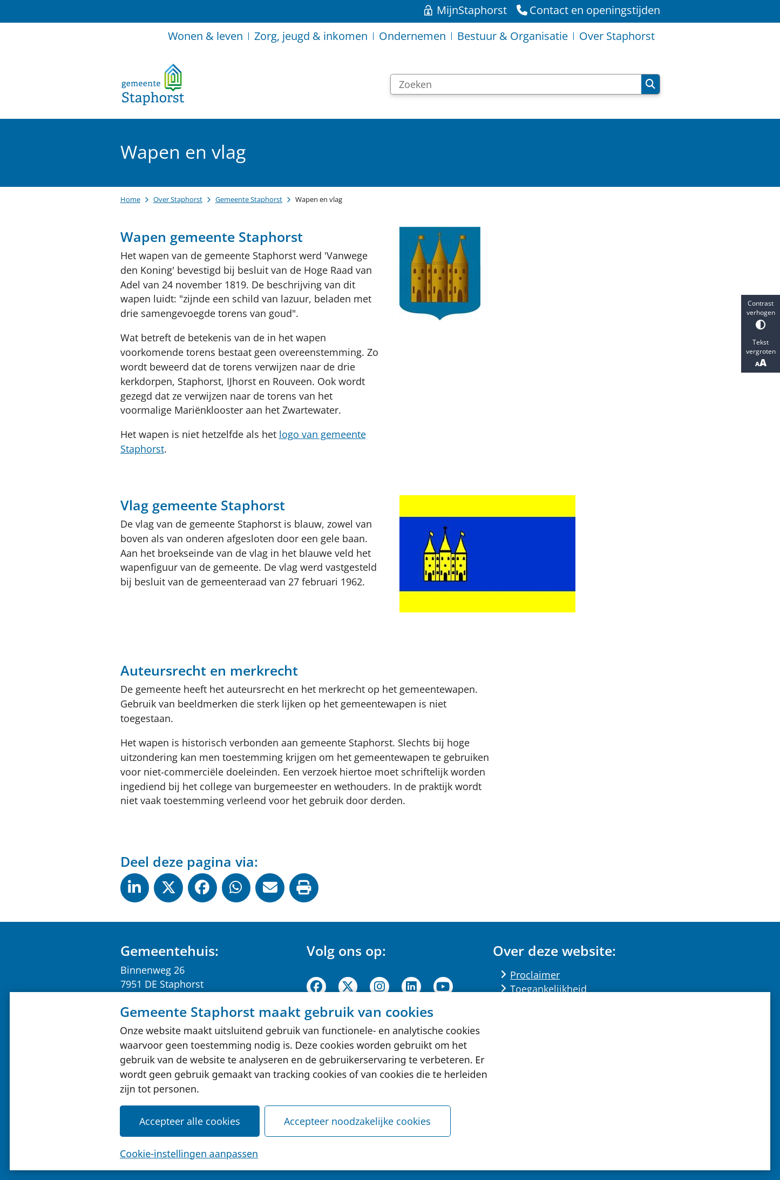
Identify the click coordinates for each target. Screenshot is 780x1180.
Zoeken (650, 84)
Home (130, 199)
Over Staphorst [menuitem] (617, 36)
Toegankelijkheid (548, 988)
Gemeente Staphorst (248, 199)
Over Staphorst (177, 199)
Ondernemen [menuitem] (412, 36)
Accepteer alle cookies (189, 1120)
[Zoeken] (516, 84)
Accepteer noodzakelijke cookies (357, 1120)
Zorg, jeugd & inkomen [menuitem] (311, 36)
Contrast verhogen (760, 314)
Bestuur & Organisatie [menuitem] (512, 36)
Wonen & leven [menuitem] (205, 36)
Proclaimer (535, 974)
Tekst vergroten (760, 353)
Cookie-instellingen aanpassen (189, 1153)
